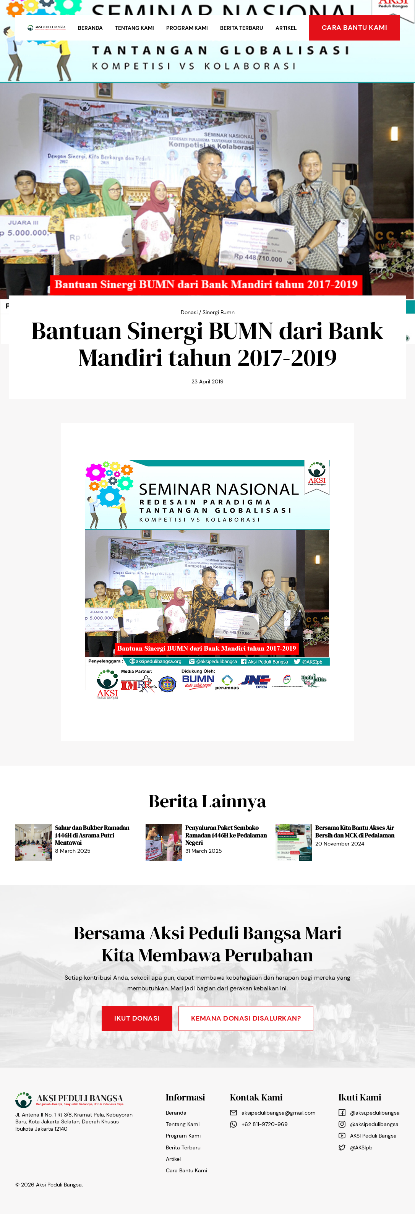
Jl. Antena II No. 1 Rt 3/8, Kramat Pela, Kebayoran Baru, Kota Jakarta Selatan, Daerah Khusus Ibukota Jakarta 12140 (74, 1121)
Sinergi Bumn (219, 312)
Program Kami (187, 27)
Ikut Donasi (137, 1018)
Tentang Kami (134, 27)
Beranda (90, 27)
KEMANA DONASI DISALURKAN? (246, 1018)
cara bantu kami (354, 27)
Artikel (286, 27)
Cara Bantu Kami (186, 1170)
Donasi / (191, 312)
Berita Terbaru (241, 27)
